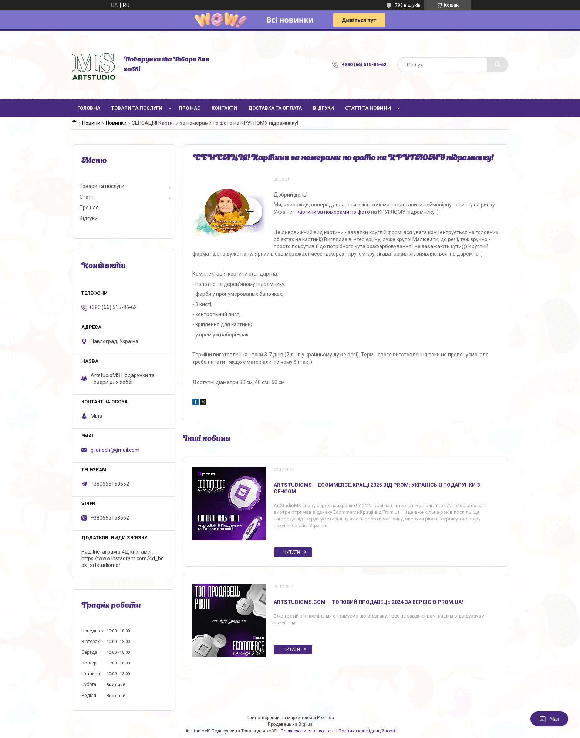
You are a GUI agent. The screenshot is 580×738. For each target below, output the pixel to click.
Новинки (116, 123)
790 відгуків (408, 5)
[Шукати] (497, 64)
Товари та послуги (136, 108)
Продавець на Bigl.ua (290, 724)
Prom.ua (325, 717)
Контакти (224, 108)
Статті (87, 197)
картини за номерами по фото (333, 212)
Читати (291, 552)
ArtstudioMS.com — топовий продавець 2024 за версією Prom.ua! (368, 602)
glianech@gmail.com (115, 450)
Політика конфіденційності (366, 731)
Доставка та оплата (275, 108)
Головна (88, 108)
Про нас (189, 108)
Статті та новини (368, 108)
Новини (91, 123)
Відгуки (323, 108)
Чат (549, 718)
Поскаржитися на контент (308, 731)
